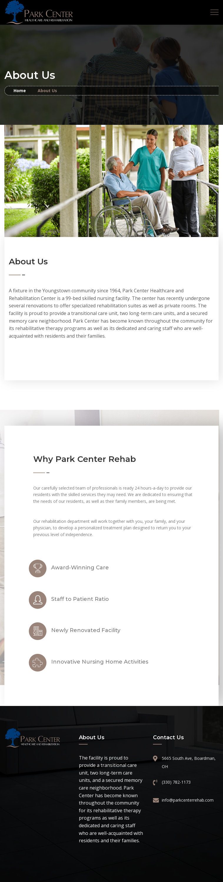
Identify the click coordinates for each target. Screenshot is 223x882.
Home (20, 90)
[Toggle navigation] (214, 12)
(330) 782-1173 (176, 782)
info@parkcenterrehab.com (187, 800)
